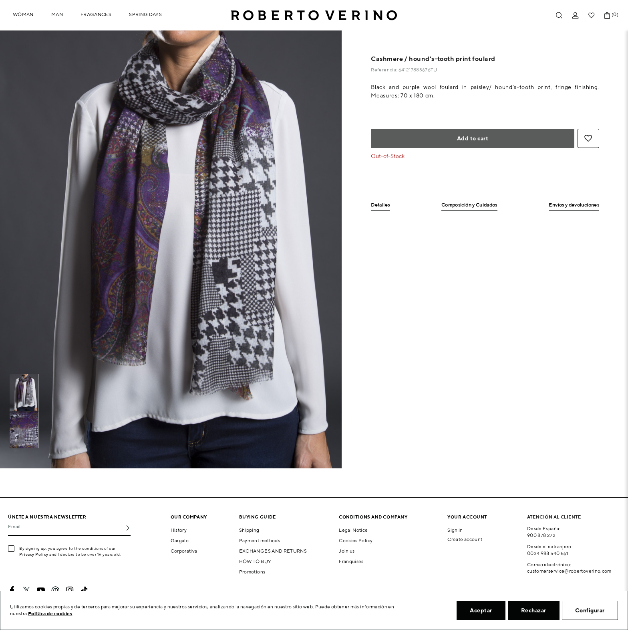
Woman (23, 14)
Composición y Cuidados (469, 205)
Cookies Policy (355, 540)
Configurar (590, 610)
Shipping (249, 530)
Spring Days (145, 14)
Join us (347, 551)
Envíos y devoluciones (574, 205)
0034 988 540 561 (547, 553)
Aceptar (481, 610)
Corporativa (184, 551)
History (179, 530)
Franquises (351, 561)
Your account (467, 516)
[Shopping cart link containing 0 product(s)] (607, 15)
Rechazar (533, 610)
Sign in (455, 530)
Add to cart (473, 138)
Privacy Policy (33, 554)
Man (57, 14)
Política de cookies (50, 613)
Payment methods (259, 540)
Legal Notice (353, 530)
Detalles (380, 205)
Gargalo (180, 540)
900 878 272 (541, 535)
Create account (464, 539)
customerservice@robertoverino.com (569, 571)
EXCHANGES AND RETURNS (273, 551)
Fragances (96, 14)
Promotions (252, 572)
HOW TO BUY (255, 561)
